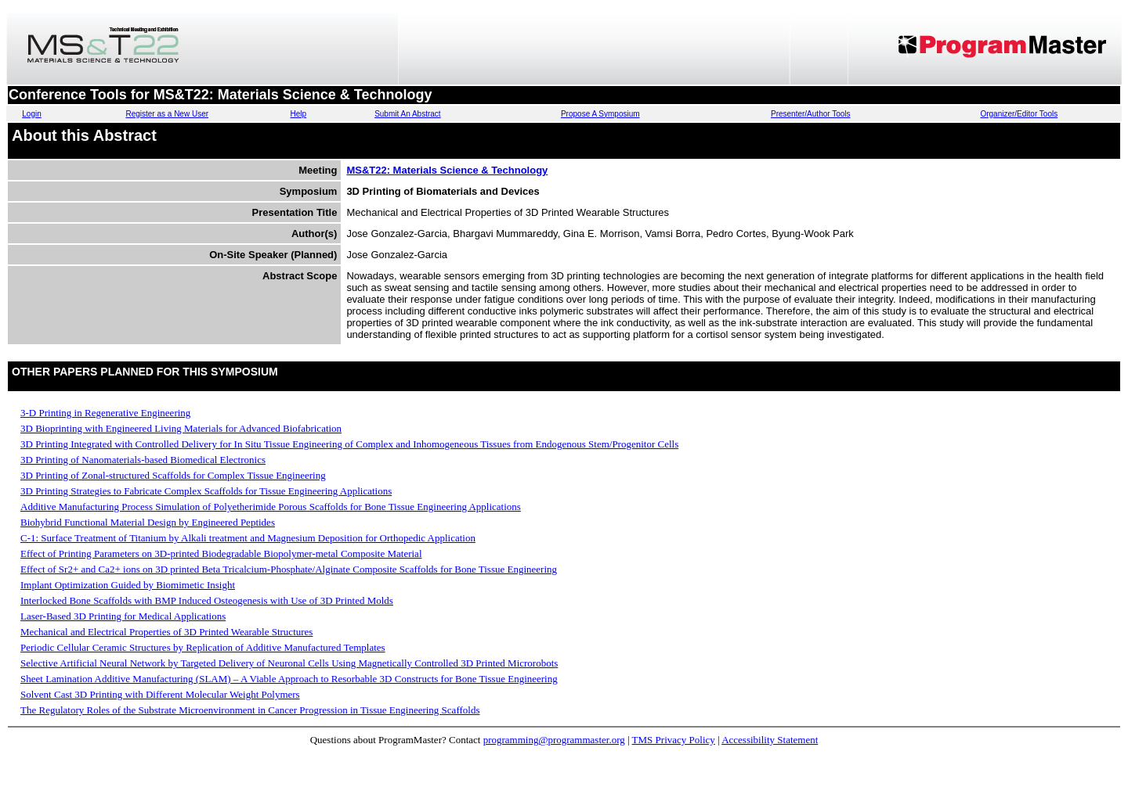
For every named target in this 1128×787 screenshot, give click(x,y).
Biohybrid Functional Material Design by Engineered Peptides (147, 522)
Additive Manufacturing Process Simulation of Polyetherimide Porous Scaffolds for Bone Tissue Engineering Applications (270, 506)
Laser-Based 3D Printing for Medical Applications (123, 616)
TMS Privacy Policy (673, 740)
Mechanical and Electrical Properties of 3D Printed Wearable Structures (166, 632)
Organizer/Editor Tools (1019, 114)
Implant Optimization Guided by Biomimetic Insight (127, 585)
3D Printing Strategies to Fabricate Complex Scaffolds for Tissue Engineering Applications (206, 491)
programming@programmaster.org (554, 740)
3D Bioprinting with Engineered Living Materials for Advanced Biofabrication (181, 428)
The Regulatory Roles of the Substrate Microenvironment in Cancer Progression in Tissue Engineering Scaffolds (249, 710)
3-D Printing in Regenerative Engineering (105, 413)
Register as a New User (166, 114)
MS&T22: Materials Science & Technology (447, 170)
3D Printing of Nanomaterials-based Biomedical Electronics (143, 459)
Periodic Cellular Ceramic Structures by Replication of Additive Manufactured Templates (202, 647)
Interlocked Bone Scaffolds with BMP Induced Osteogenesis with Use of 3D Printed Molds (206, 600)
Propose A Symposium (600, 114)
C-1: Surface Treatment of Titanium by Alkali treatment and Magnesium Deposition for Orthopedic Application (247, 538)
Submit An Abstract (407, 114)
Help (299, 114)
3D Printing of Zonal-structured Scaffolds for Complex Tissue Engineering (173, 475)
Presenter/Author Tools (811, 114)
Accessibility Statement (769, 740)
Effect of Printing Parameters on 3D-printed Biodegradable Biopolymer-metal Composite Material (221, 553)
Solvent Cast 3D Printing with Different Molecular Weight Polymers (160, 694)
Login (31, 114)
